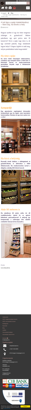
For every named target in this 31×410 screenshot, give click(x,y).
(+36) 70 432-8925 (14, 349)
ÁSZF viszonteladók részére (8, 321)
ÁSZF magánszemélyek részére (9, 319)
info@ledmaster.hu (14, 345)
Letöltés (4, 330)
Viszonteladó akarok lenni (8, 334)
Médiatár (5, 338)
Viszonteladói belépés (24, 1)
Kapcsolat (4, 325)
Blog (12, 13)
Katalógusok (5, 323)
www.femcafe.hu (5, 268)
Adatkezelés (5, 317)
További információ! (7, 408)
